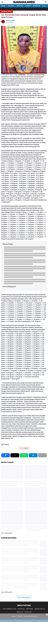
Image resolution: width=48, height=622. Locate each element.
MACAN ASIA (28, 612)
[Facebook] (5, 455)
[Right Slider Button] (46, 6)
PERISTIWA (20, 6)
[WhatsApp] (33, 455)
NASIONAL (11, 6)
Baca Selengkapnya (24, 597)
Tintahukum (21, 609)
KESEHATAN (36, 6)
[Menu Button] (2, 2)
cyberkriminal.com (39, 609)
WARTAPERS (29, 609)
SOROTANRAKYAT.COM (9, 609)
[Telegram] (24, 455)
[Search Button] (45, 2)
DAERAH (28, 6)
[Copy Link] (42, 455)
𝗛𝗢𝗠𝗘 (3, 6)
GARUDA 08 (20, 612)
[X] (14, 455)
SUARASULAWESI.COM (9, 75)
